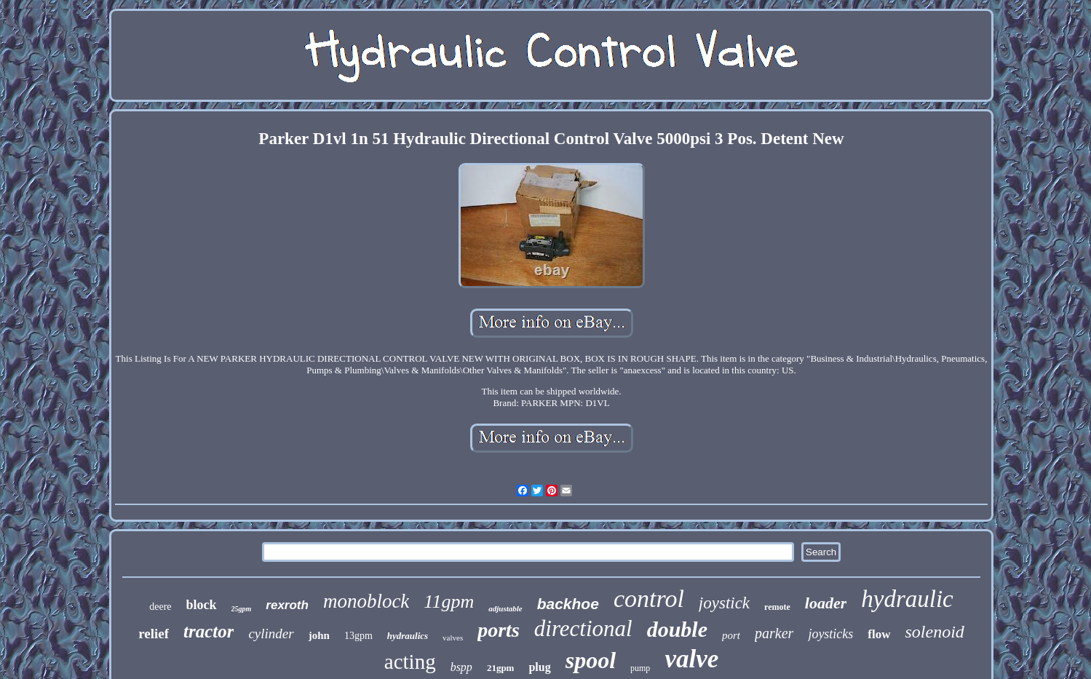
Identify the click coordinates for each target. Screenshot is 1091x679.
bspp (461, 667)
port (731, 635)
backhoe (568, 603)
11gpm (449, 601)
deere (160, 606)
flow (879, 634)
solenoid (934, 631)
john (319, 635)
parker (774, 633)
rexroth (287, 605)
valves (453, 637)
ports (498, 630)
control (649, 598)
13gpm (358, 635)
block (201, 604)
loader (825, 603)
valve (691, 659)
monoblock (366, 601)
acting (410, 661)
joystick (724, 603)
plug (539, 667)
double (677, 629)
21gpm (501, 667)
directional (583, 628)
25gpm (241, 609)
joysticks (830, 634)
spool (591, 660)
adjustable (505, 608)
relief (153, 633)
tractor (208, 631)
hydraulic (907, 599)
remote (777, 607)
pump (640, 668)
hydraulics (407, 635)
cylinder (270, 633)
